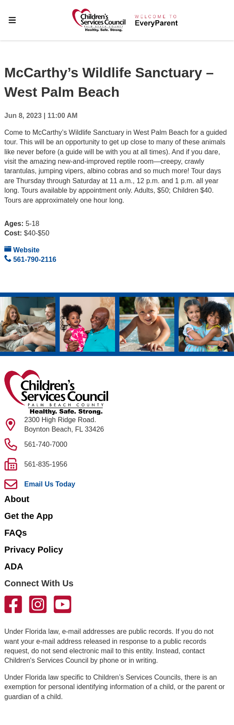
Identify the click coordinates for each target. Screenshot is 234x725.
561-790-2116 (30, 259)
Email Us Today (49, 484)
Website (22, 249)
